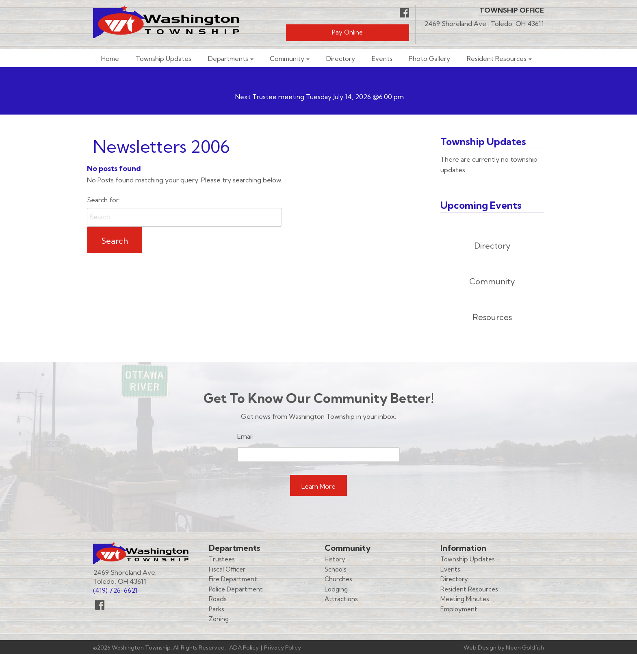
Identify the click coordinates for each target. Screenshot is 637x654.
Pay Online (347, 32)
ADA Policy (244, 647)
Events (382, 59)
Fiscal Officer (227, 569)
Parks (216, 609)
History (335, 559)
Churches (338, 579)
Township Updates (163, 59)
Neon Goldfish (525, 647)
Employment (458, 609)
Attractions (341, 599)
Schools (336, 569)
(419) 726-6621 (115, 590)
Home (110, 59)
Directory (340, 59)
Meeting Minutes (464, 599)
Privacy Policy (282, 647)
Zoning (219, 619)
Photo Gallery (429, 59)
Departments (228, 59)
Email (245, 436)
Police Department (236, 589)
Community (287, 59)
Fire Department (233, 579)
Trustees (222, 559)
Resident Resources (496, 59)
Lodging (336, 589)
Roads (218, 599)
